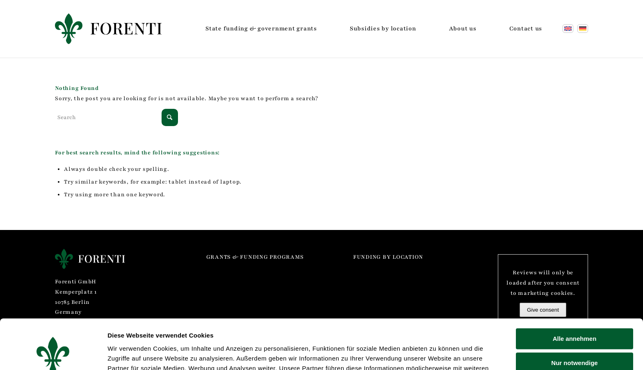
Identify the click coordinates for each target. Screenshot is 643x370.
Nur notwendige (574, 316)
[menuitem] (261, 28)
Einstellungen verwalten (143, 353)
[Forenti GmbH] (108, 28)
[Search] (116, 117)
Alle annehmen (575, 292)
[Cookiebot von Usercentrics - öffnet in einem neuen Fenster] (53, 354)
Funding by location (388, 257)
